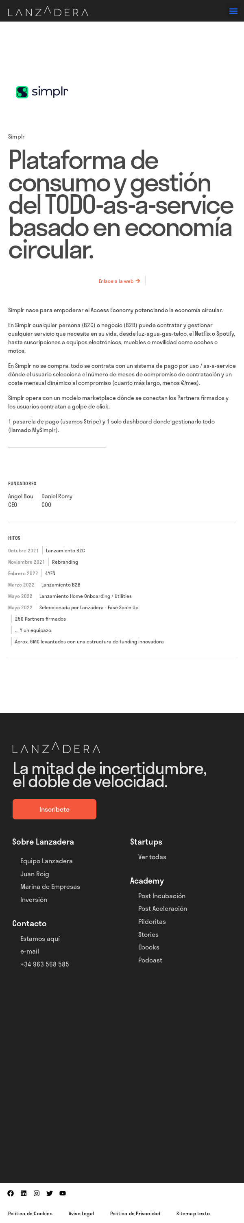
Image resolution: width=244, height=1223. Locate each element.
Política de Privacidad (135, 1213)
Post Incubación (161, 896)
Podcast (150, 960)
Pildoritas (152, 921)
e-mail (29, 951)
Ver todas (152, 857)
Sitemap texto (193, 1213)
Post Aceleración (162, 908)
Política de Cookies (30, 1213)
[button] (233, 10)
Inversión (33, 899)
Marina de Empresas (50, 886)
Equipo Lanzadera (46, 861)
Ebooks (148, 947)
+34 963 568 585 (44, 964)
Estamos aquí (40, 938)
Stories (148, 934)
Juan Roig (34, 874)
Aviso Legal (81, 1213)
